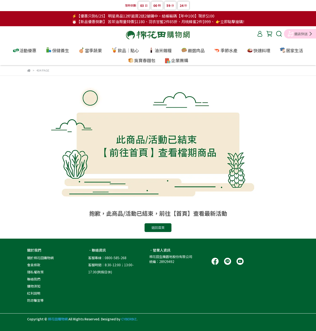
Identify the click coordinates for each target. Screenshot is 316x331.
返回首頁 (158, 227)
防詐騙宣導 (35, 300)
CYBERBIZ (129, 319)
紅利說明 (33, 293)
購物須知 (33, 286)
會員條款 (33, 264)
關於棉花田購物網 (40, 257)
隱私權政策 (35, 272)
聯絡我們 (33, 279)
